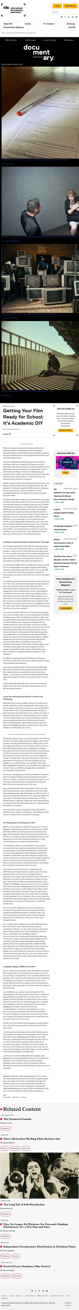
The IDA (4, 1296)
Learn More (65, 608)
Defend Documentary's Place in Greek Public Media (63, 543)
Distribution (7, 1097)
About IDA (8, 24)
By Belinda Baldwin (7, 1143)
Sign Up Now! (66, 430)
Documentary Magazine (14, 27)
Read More (59, 502)
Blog (11, 1296)
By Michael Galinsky (7, 1231)
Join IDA (71, 27)
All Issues (30, 40)
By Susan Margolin (7, 1251)
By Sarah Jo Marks (7, 1270)
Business (23, 1097)
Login (57, 6)
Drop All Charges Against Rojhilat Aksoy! (64, 512)
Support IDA (70, 6)
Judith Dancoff (13, 429)
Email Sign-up (42, 1296)
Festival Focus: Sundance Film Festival (26, 1266)
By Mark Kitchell (6, 1208)
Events (28, 24)
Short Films (16, 1276)
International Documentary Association (13, 10)
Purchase (69, 40)
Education (16, 1097)
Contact (4, 1298)
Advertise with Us (57, 1296)
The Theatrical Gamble (17, 1119)
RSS (68, 1296)
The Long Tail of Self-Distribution (24, 1204)
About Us (19, 1296)
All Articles (11, 40)
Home (3, 33)
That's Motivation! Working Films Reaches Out (31, 1138)
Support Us (29, 1296)
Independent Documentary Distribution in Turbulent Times (39, 1246)
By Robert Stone (6, 1123)
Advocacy (71, 24)
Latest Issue (49, 40)
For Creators (49, 24)
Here (65, 473)
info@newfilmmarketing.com (32, 1091)
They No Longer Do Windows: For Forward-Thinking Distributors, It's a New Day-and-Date (35, 1225)
